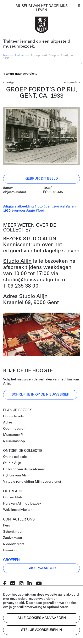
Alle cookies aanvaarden (41, 618)
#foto (39, 206)
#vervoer (18, 210)
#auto (30, 210)
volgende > (72, 82)
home (7, 55)
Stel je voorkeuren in (41, 630)
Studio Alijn (17, 261)
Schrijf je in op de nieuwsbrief (40, 394)
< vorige (9, 82)
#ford (40, 210)
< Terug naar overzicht (20, 74)
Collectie (21, 55)
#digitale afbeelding (18, 206)
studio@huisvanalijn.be (32, 280)
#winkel (59, 206)
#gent (48, 206)
